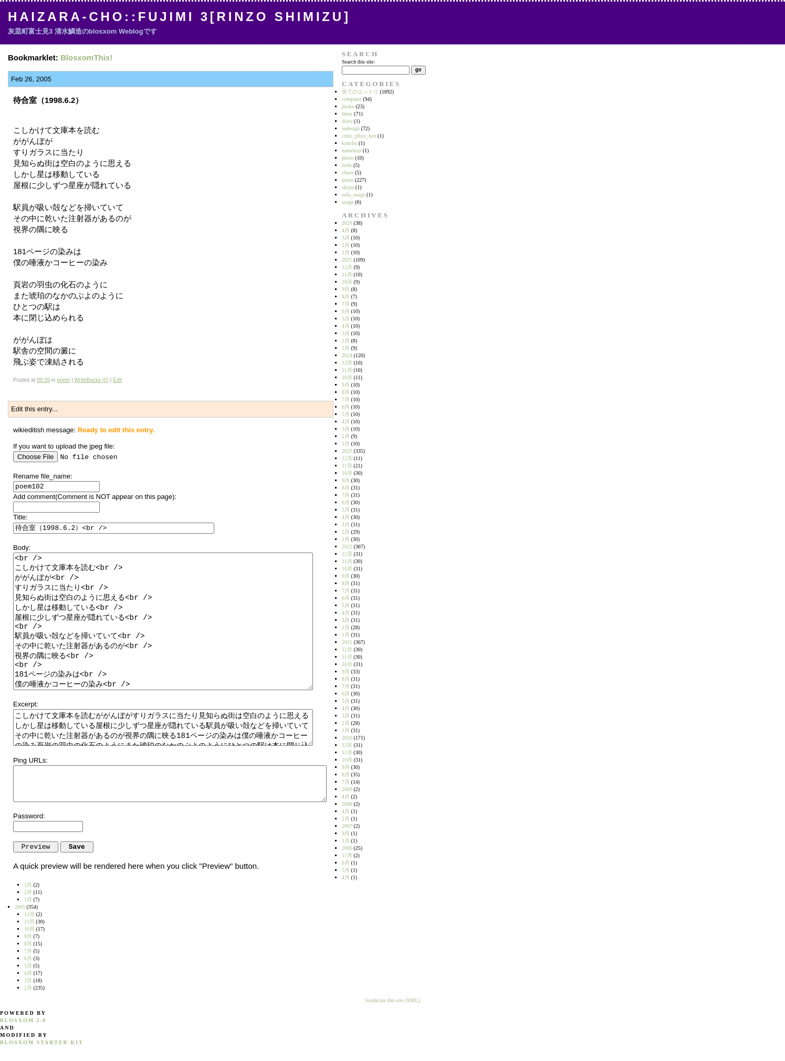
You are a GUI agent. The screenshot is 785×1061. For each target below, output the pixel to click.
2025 (347, 260)
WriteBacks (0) (92, 380)
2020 (347, 738)
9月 (346, 289)
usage (348, 202)
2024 (347, 355)
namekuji (351, 150)
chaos (348, 172)
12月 (347, 267)
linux (347, 114)
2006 (347, 848)
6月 (346, 311)
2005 (20, 907)
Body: (21, 548)
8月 (346, 296)
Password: (29, 816)
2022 (347, 546)
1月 (346, 252)
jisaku (348, 106)
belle (347, 165)
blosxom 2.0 (23, 1020)
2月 (346, 245)
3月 (346, 238)
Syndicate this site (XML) (392, 1000)
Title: (20, 517)
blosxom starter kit (41, 1042)
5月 (346, 318)
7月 (346, 304)
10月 (347, 282)
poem (63, 380)
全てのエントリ (360, 92)
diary (347, 121)
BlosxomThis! (86, 57)
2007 (347, 826)
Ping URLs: (30, 760)
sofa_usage (353, 194)
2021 (347, 642)
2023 (347, 451)
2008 (347, 804)
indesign (351, 128)
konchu (349, 143)
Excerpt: (25, 704)
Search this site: (358, 62)
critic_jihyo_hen (359, 136)
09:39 (43, 380)
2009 (347, 789)
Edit (117, 380)
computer (352, 99)
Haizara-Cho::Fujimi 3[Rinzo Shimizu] (179, 16)
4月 (346, 230)
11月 (347, 274)
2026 (347, 223)
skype (348, 187)
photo (348, 158)
